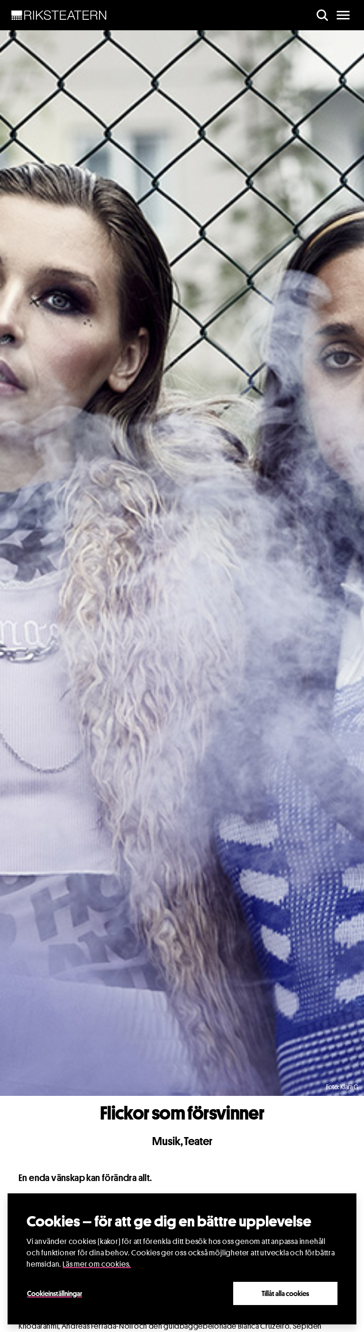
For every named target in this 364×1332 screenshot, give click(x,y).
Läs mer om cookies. (97, 1264)
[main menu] (343, 15)
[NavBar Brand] (59, 15)
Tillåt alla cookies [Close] (285, 1293)
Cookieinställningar (54, 1293)
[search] (322, 15)
